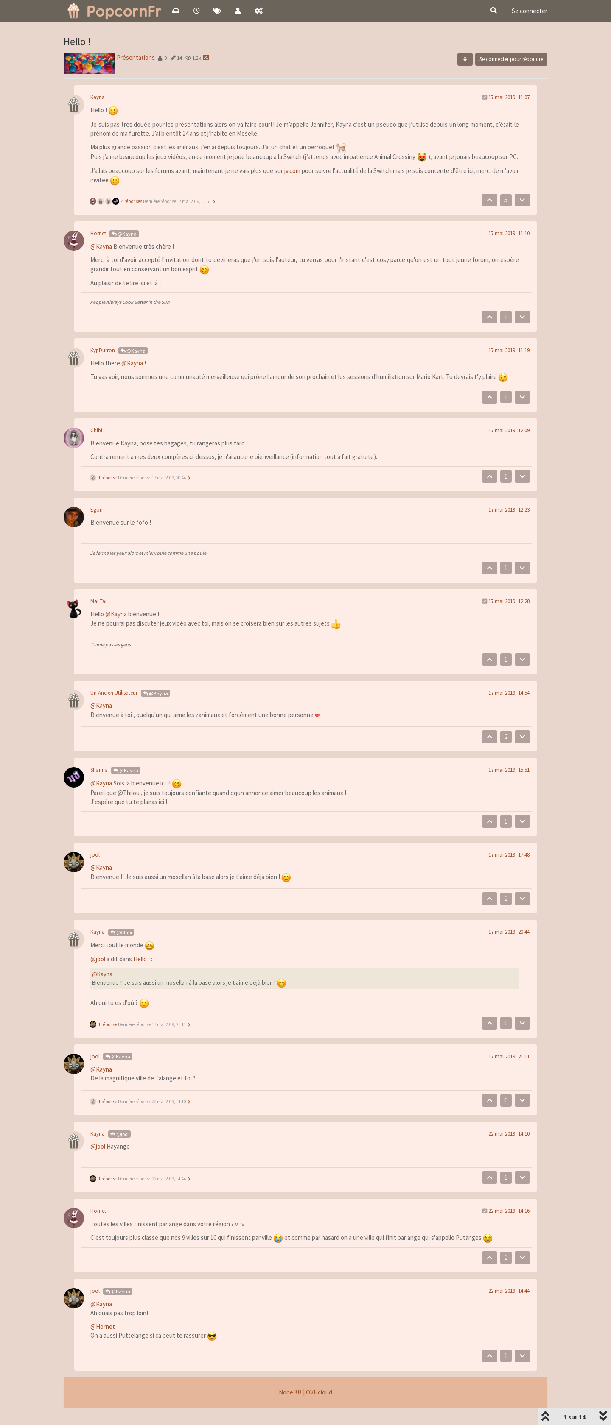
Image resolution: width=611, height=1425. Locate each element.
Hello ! (141, 959)
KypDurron (102, 350)
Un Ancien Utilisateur (113, 692)
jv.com (292, 171)
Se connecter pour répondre (511, 59)
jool (95, 854)
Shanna (99, 770)
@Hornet (102, 1326)
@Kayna (124, 234)
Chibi (96, 430)
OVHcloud (319, 1392)
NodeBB (290, 1392)
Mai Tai (98, 601)
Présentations (136, 57)
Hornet (98, 233)
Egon (96, 509)
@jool (97, 959)
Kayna (97, 97)
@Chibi (121, 932)
